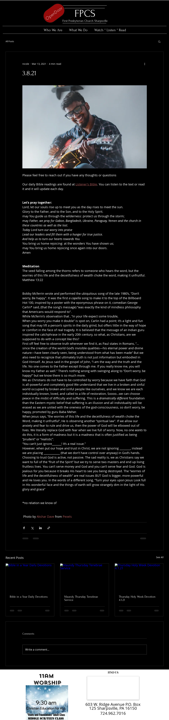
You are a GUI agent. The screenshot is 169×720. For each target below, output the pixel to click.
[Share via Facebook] (24, 528)
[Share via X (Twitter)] (32, 528)
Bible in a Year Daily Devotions (29, 596)
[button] (159, 41)
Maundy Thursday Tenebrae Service (81, 598)
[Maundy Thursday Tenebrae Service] (84, 577)
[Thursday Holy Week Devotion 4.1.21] (139, 577)
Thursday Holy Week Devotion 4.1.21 (137, 598)
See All (160, 557)
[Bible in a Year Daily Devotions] (30, 577)
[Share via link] (48, 528)
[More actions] (145, 64)
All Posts (10, 41)
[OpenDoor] (54, 13)
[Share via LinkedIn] (40, 528)
